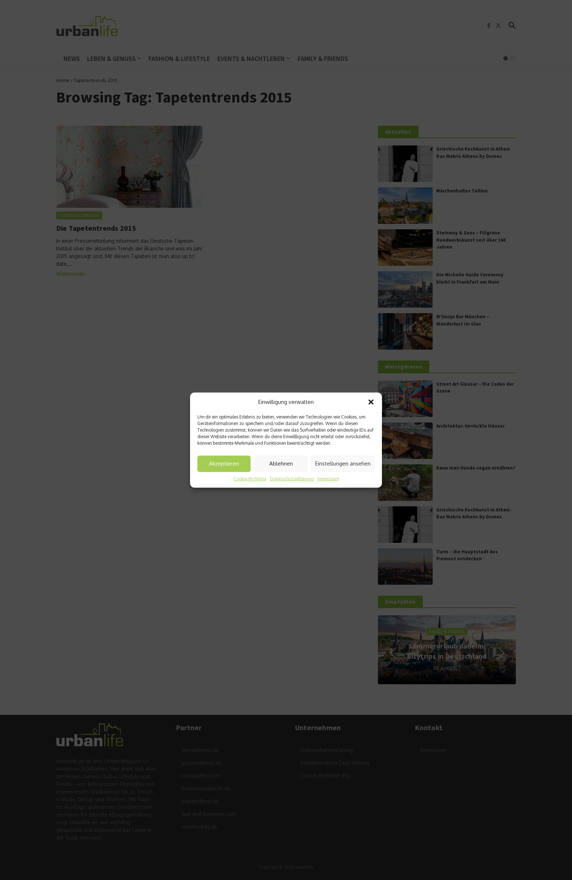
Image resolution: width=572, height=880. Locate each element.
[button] (371, 402)
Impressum (328, 478)
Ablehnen (281, 463)
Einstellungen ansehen (343, 463)
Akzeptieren (224, 463)
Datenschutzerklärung (292, 478)
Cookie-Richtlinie (249, 478)
